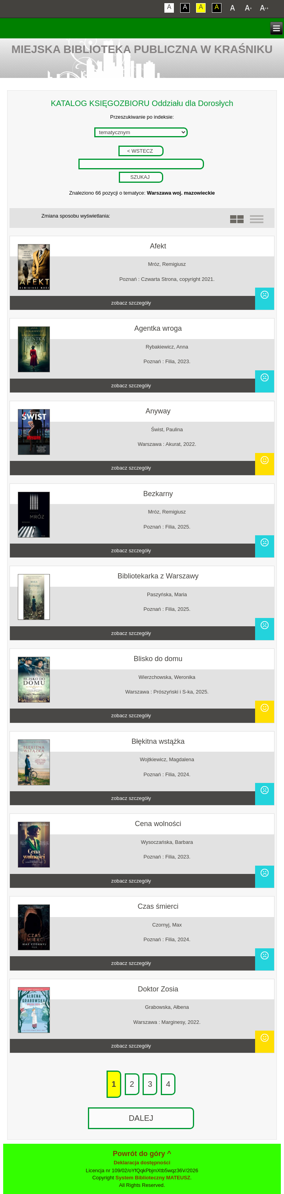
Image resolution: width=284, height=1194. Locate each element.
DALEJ (141, 1118)
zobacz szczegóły (131, 303)
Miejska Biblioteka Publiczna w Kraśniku (142, 49)
